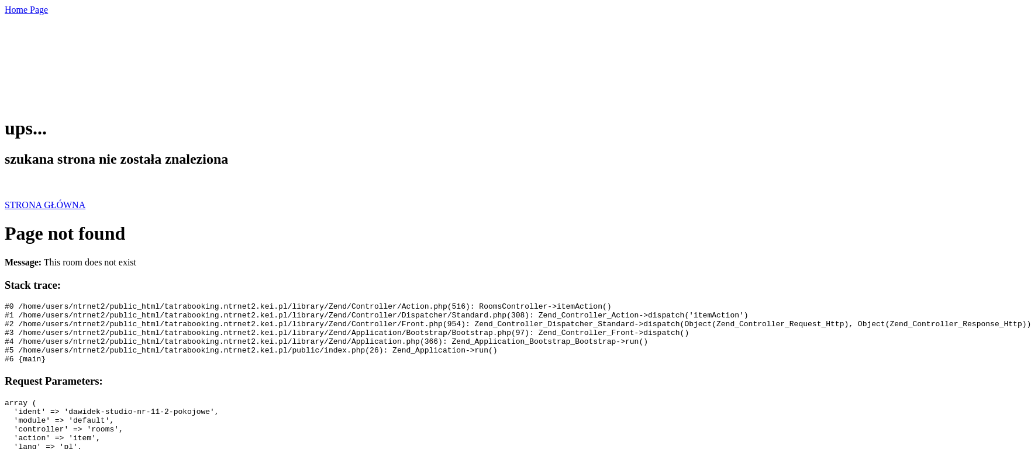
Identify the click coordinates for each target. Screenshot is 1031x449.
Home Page (26, 10)
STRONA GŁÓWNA (45, 205)
